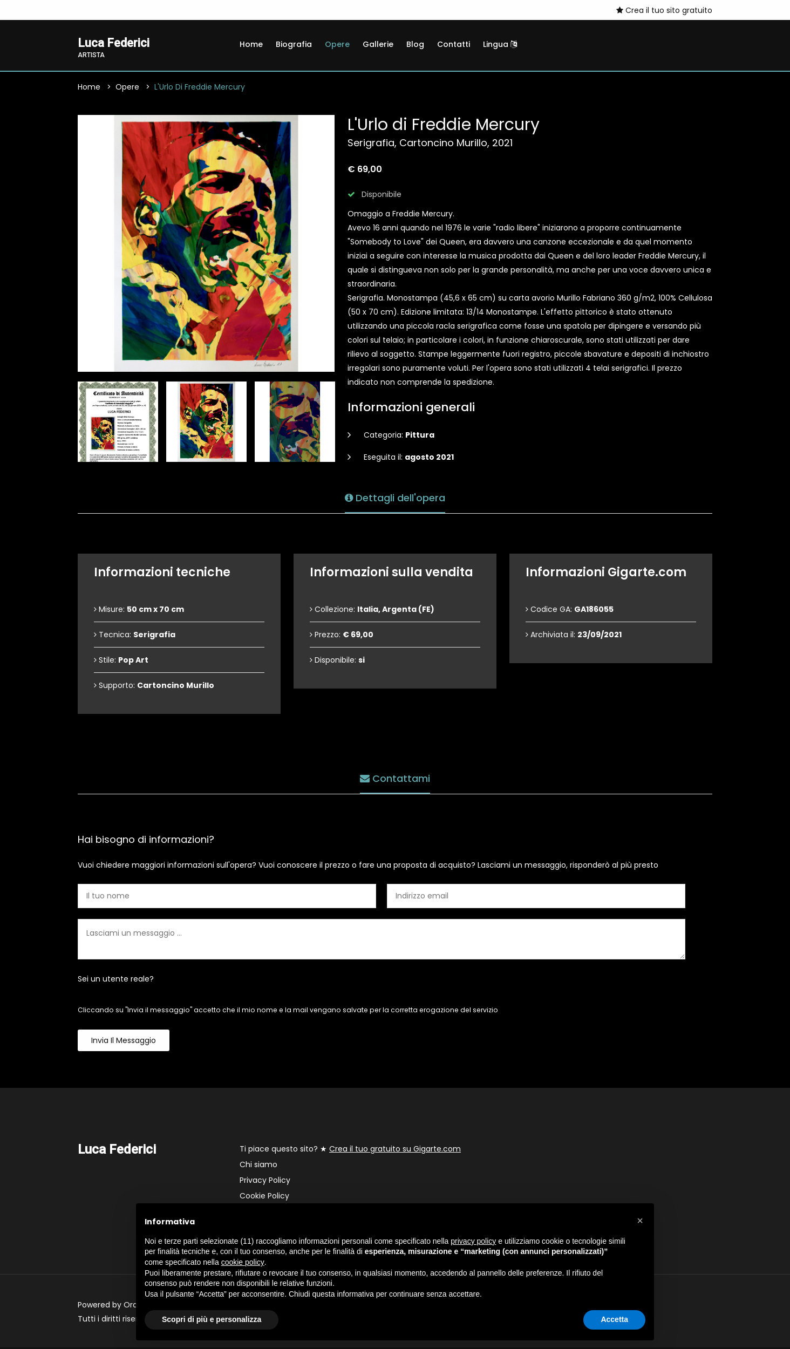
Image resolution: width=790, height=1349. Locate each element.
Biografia (294, 44)
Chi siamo (258, 1166)
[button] (640, 1220)
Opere (337, 44)
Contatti (453, 44)
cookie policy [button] (242, 1262)
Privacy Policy (265, 1181)
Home (251, 44)
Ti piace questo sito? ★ (350, 1150)
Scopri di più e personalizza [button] (211, 1319)
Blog (415, 44)
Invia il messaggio (123, 1042)
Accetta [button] (614, 1319)
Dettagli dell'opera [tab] (395, 496)
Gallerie (378, 44)
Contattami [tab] (395, 777)
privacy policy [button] (473, 1241)
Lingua (500, 44)
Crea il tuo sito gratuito (664, 10)
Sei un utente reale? (116, 980)
